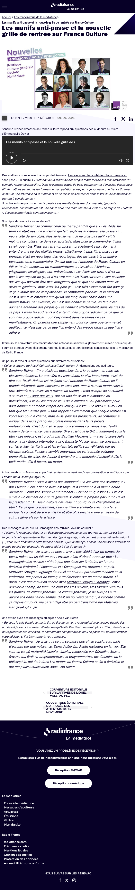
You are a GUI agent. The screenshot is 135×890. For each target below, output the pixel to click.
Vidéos (9, 820)
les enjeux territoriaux (30, 446)
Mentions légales (16, 850)
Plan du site (12, 824)
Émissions (11, 816)
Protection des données (21, 859)
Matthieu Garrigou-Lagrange (88, 582)
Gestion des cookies (18, 855)
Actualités (11, 812)
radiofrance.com (15, 842)
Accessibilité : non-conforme (24, 863)
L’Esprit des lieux (40, 396)
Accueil (6, 17)
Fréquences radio (16, 846)
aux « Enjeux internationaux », (41, 441)
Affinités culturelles (30, 391)
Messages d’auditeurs (19, 807)
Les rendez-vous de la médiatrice (35, 17)
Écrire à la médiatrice (19, 803)
